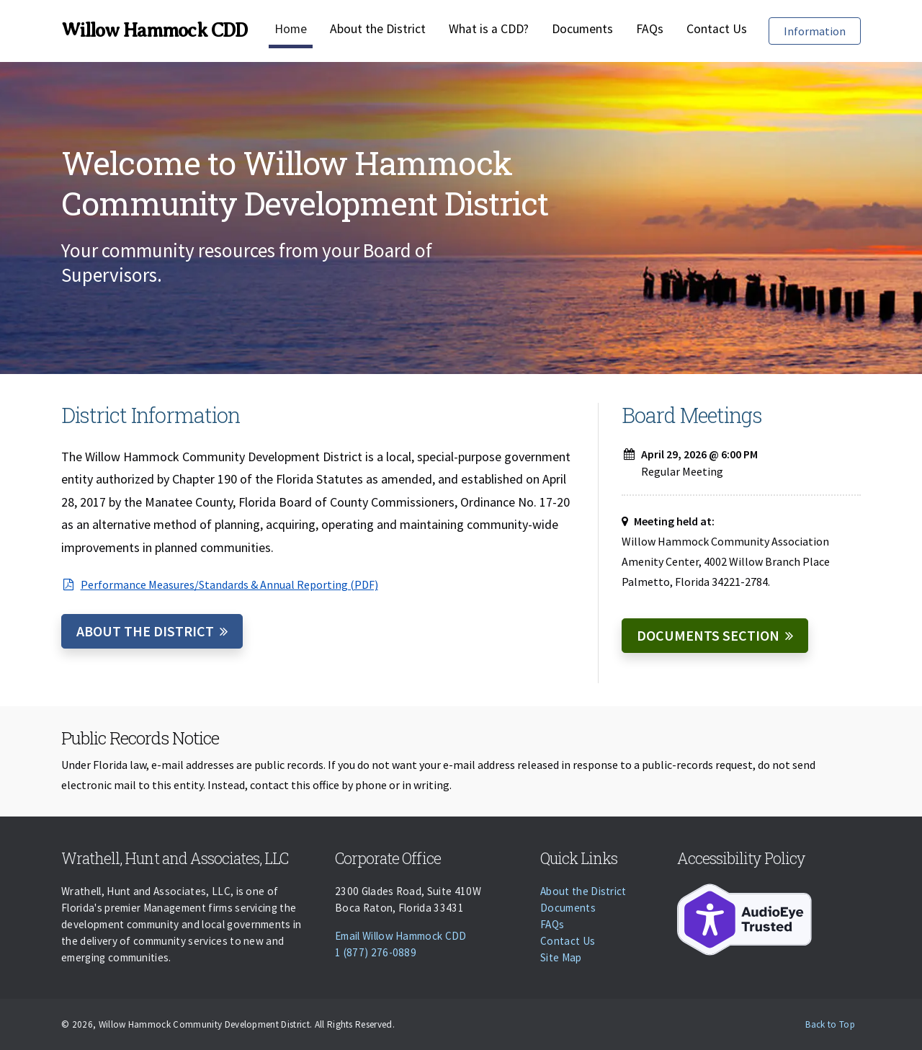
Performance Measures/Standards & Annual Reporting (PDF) (219, 584)
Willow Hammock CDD (154, 30)
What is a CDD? (489, 29)
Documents (582, 29)
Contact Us (716, 29)
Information (822, 30)
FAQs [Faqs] (649, 29)
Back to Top (830, 1024)
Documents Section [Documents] (708, 635)
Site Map (561, 957)
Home (290, 29)
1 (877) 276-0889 (375, 952)
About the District (378, 29)
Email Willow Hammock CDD (401, 936)
